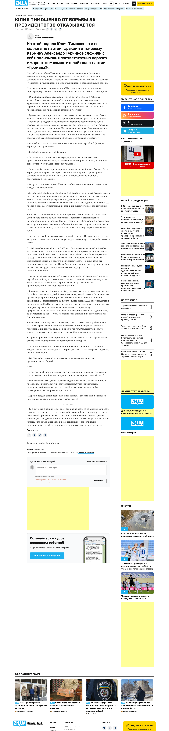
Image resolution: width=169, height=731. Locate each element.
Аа (134, 3)
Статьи (60, 3)
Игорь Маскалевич (130, 711)
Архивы (52, 727)
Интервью (84, 3)
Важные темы (22, 9)
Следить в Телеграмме (47, 555)
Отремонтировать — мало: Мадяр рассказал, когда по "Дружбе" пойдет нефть (133, 354)
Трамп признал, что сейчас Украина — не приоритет (133, 327)
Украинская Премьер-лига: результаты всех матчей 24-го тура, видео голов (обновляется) (137, 566)
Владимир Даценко (59, 711)
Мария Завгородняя (45, 37)
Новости (51, 3)
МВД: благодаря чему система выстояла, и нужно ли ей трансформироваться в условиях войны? (132, 233)
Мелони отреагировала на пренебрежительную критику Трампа (133, 317)
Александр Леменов (25, 711)
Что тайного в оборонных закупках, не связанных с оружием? (133, 219)
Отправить (98, 481)
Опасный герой (128, 432)
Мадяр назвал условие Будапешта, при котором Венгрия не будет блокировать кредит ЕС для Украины (134, 340)
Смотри (126, 506)
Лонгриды (95, 3)
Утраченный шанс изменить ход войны (134, 306)
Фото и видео (71, 3)
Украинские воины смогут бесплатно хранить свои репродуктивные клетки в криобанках (133, 286)
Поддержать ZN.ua (145, 3)
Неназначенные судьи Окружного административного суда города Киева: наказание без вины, (131, 271)
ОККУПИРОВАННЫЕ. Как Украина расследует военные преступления (133, 257)
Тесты (104, 3)
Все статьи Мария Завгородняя (43, 443)
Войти (127, 4)
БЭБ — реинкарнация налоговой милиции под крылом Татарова (132, 208)
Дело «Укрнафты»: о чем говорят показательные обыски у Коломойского (133, 246)
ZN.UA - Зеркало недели (137, 164)
